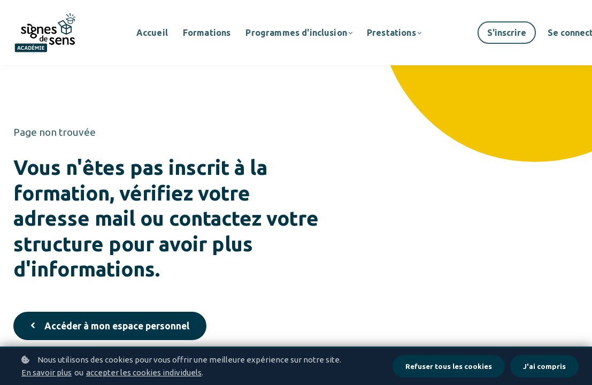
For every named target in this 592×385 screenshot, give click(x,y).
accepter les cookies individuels (144, 372)
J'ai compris (544, 366)
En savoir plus (46, 372)
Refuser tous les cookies (447, 366)
